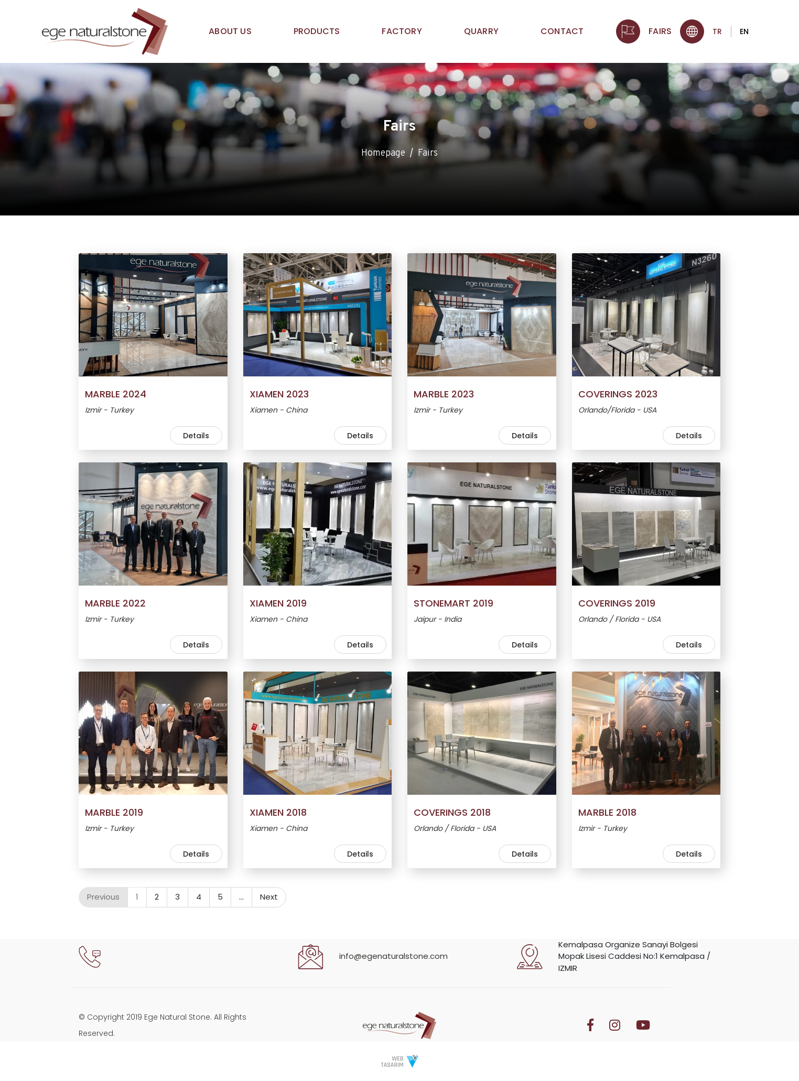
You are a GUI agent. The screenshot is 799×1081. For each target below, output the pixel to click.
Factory (402, 35)
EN (744, 35)
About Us (230, 35)
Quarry (481, 35)
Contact (562, 35)
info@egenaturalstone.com (393, 955)
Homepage (383, 155)
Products (317, 35)
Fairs (660, 35)
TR (717, 35)
